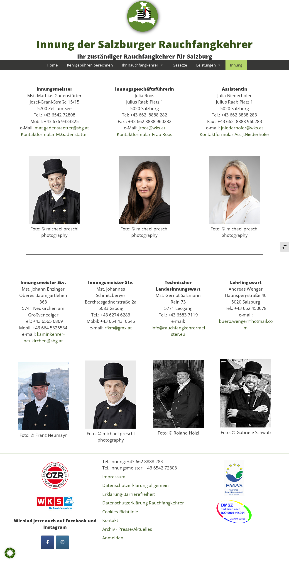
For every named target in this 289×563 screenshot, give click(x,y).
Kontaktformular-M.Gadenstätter (54, 134)
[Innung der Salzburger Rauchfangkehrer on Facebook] (47, 542)
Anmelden (112, 538)
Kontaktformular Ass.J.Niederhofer (234, 134)
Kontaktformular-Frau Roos (144, 134)
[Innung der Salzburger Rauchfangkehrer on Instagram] (62, 542)
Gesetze (180, 65)
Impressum (113, 477)
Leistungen (208, 65)
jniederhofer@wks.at (241, 128)
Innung (236, 65)
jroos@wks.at (151, 128)
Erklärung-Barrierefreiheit (128, 494)
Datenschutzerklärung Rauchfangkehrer (143, 503)
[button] (10, 553)
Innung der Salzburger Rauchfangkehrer (144, 44)
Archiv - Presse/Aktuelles (127, 529)
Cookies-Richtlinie (120, 512)
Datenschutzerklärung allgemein (135, 485)
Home (52, 65)
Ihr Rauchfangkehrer (143, 65)
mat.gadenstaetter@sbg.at (62, 128)
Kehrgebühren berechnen (90, 65)
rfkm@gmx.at (118, 328)
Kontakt (110, 520)
